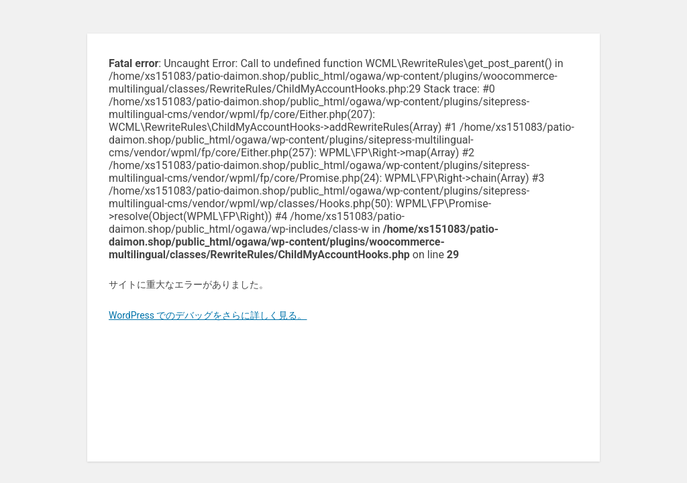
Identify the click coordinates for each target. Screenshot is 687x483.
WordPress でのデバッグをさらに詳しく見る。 (208, 315)
